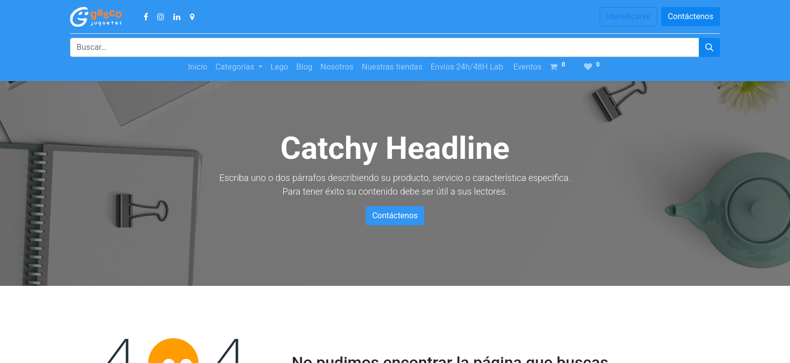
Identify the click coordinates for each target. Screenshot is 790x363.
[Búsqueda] (709, 47)
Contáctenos (690, 16)
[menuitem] (197, 67)
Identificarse (628, 16)
